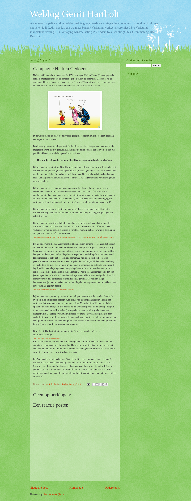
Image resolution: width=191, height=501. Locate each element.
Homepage (76, 487)
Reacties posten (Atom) (53, 494)
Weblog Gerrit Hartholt (74, 14)
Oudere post (112, 487)
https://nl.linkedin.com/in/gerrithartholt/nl (46, 338)
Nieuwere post (39, 487)
